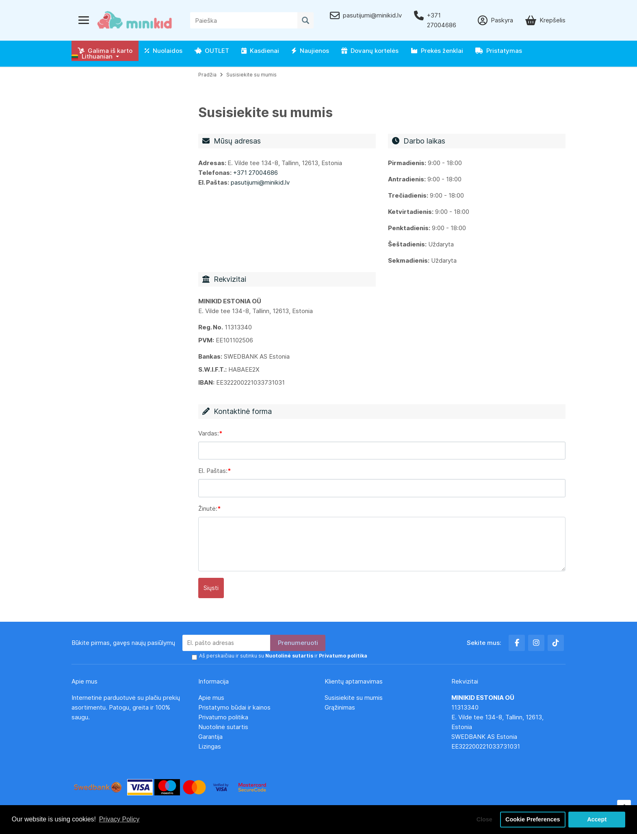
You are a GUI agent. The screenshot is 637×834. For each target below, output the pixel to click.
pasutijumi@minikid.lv (260, 182)
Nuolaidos (163, 50)
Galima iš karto (105, 50)
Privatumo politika (223, 717)
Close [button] (484, 819)
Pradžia (207, 75)
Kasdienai (260, 50)
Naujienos (310, 50)
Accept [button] (597, 819)
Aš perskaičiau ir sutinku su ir (283, 656)
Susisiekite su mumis (251, 75)
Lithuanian (92, 56)
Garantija (210, 736)
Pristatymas (498, 50)
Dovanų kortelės (370, 50)
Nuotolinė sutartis (223, 727)
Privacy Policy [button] (119, 819)
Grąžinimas (340, 707)
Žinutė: (207, 508)
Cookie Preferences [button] (532, 819)
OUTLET (212, 50)
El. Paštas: (213, 471)
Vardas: (208, 433)
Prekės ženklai (437, 50)
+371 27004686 (255, 172)
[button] (95, 56)
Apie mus (211, 697)
